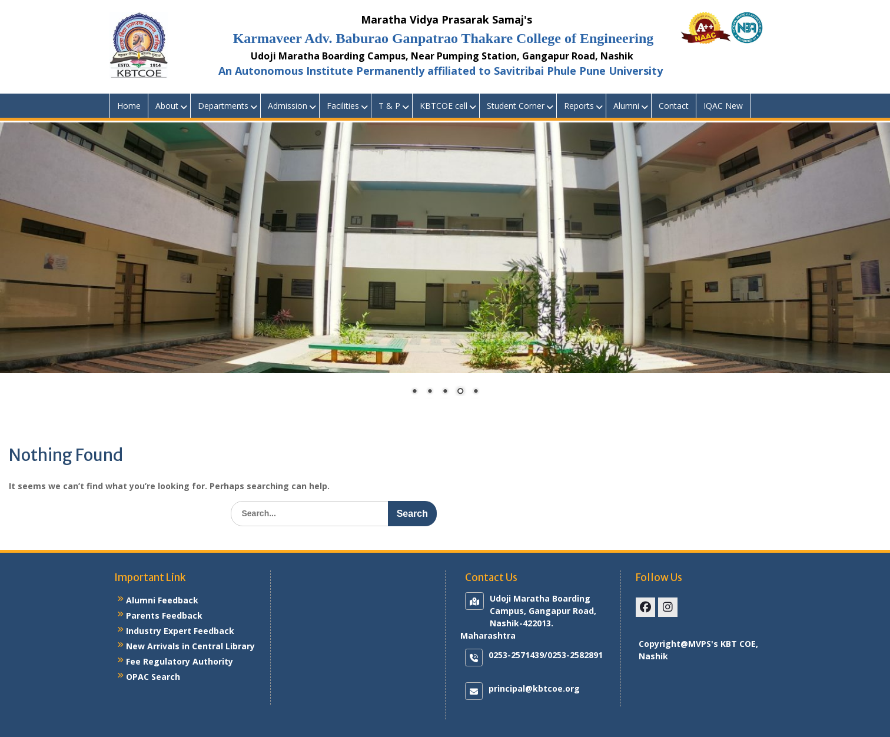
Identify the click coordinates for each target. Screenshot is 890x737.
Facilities (343, 105)
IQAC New (723, 105)
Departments (223, 105)
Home (129, 105)
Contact (674, 105)
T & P (389, 105)
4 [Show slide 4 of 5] (460, 392)
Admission (287, 105)
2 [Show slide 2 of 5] (429, 392)
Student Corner (515, 105)
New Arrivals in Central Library (190, 646)
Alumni (626, 105)
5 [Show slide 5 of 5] (475, 392)
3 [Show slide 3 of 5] (445, 392)
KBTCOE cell (443, 105)
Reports (579, 105)
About (166, 105)
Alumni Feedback (162, 600)
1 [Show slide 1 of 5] (414, 392)
